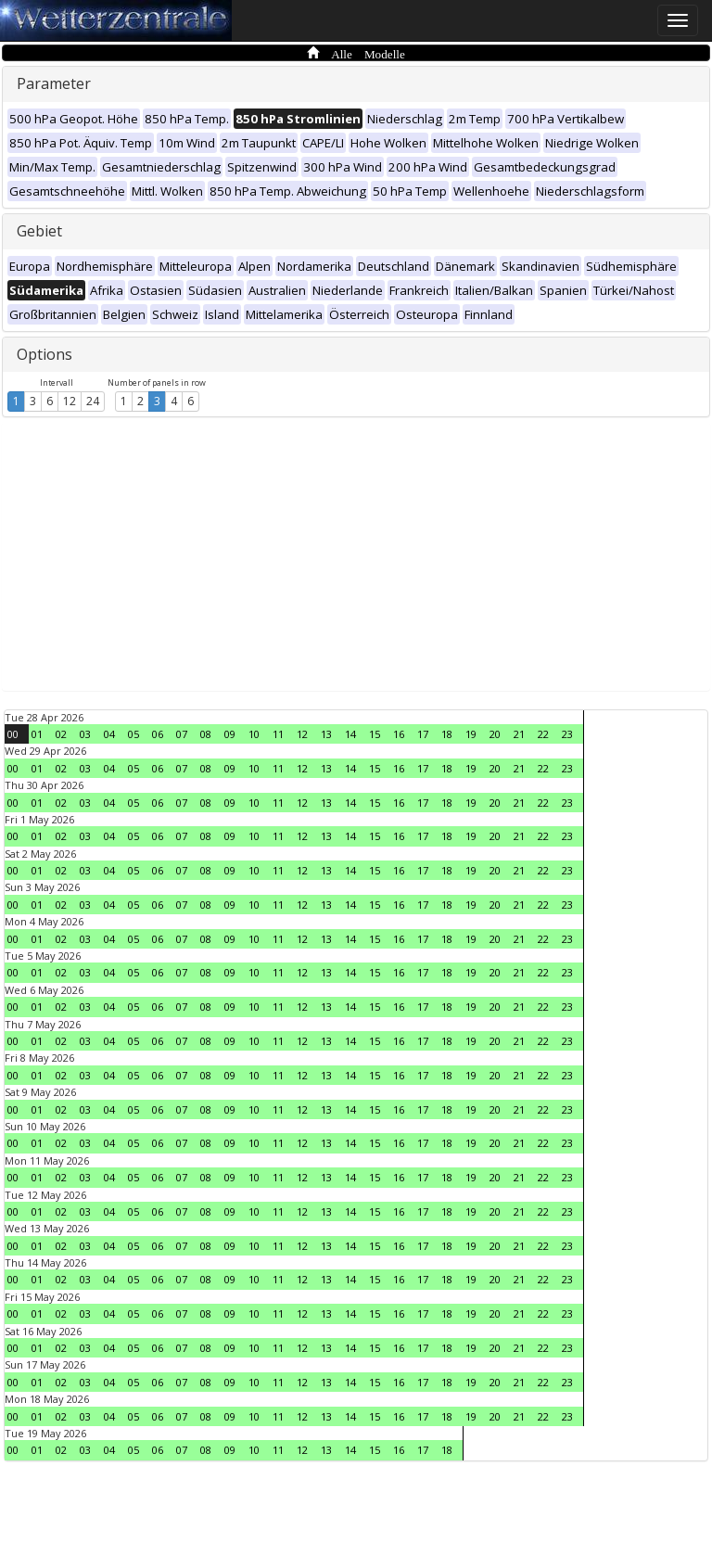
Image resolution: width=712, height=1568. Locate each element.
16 (398, 734)
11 (278, 734)
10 (254, 734)
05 (133, 734)
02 (61, 734)
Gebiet (39, 231)
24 (92, 401)
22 (543, 734)
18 (446, 734)
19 (471, 734)
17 (422, 734)
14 (350, 734)
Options (44, 354)
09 (229, 734)
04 (109, 734)
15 (374, 734)
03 (85, 734)
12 (69, 401)
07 (181, 734)
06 (157, 734)
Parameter (54, 83)
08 (205, 734)
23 (567, 734)
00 (13, 734)
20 (495, 734)
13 (326, 734)
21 (519, 734)
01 (37, 734)
